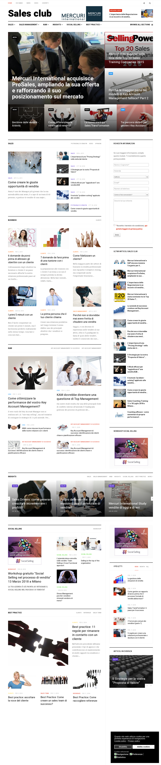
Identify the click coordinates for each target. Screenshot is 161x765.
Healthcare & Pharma (66, 735)
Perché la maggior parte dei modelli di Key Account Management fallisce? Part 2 (128, 94)
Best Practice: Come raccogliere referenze (85, 699)
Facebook (86, 735)
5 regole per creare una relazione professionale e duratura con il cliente (138, 635)
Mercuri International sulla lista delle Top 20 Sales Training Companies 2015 (127, 58)
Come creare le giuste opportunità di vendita (23, 184)
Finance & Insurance (65, 742)
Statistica (121, 757)
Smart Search (38, 742)
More (150, 477)
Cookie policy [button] (120, 741)
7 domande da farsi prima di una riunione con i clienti (55, 261)
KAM (46, 24)
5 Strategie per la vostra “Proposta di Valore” (85, 170)
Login (35, 732)
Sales (11, 24)
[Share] (144, 3)
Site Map (11, 745)
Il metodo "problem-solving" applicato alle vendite (85, 196)
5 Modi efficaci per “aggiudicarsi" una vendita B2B (85, 183)
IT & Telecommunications (67, 745)
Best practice (93, 24)
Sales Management (29, 24)
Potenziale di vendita (79, 144)
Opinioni (98, 144)
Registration (38, 735)
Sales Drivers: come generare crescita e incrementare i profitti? (32, 503)
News (28, 3)
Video (36, 3)
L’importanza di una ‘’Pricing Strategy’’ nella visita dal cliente (85, 157)
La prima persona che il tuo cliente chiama (53, 315)
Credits (11, 742)
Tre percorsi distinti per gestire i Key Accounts (134, 124)
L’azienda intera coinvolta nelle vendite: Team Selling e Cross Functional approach (67, 562)
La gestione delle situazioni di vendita (135, 579)
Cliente (98, 220)
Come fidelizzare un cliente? (84, 257)
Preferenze (137, 754)
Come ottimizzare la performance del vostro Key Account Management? (27, 402)
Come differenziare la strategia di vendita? (60, 124)
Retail (60, 738)
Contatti (45, 3)
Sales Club (12, 732)
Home (10, 3)
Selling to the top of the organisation (90, 561)
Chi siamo (19, 3)
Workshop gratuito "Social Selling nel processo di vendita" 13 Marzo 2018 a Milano (29, 577)
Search (35, 738)
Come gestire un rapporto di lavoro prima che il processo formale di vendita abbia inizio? (138, 595)
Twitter (85, 732)
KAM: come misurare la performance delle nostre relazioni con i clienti (36, 429)
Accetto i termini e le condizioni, (130, 227)
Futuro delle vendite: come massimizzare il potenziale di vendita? (80, 503)
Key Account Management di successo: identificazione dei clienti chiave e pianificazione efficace (78, 433)
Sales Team (97, 613)
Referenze (87, 613)
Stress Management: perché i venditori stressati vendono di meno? (65, 597)
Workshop (97, 529)
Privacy (11, 735)
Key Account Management (91, 348)
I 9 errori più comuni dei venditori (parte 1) (137, 622)
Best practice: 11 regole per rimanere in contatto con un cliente (85, 633)
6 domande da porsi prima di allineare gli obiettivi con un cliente (21, 259)
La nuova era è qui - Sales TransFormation (97, 124)
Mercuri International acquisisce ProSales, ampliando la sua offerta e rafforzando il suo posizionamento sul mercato (55, 87)
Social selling (74, 24)
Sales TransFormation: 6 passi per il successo (137, 609)
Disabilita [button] (123, 747)
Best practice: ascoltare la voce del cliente (21, 699)
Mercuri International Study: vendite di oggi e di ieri (128, 505)
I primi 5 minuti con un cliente (20, 316)
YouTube (86, 738)
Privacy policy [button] (134, 741)
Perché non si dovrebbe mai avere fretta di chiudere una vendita (86, 318)
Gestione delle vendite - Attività (25, 124)
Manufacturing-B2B (65, 732)
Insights (58, 24)
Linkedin (86, 742)
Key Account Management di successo (65, 348)
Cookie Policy (13, 738)
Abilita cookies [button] (143, 747)
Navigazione (122, 754)
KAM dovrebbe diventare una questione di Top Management (77, 397)
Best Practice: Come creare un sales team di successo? (54, 700)
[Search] (150, 3)
